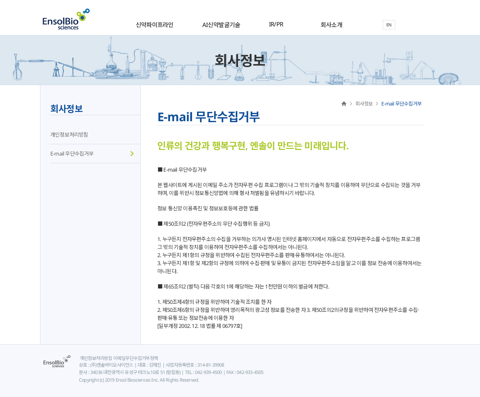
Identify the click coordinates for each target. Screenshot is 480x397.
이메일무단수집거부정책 (135, 358)
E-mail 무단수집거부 (72, 153)
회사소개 (331, 25)
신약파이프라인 (154, 25)
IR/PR (276, 24)
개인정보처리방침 (69, 134)
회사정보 (66, 109)
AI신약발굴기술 (221, 25)
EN (388, 25)
